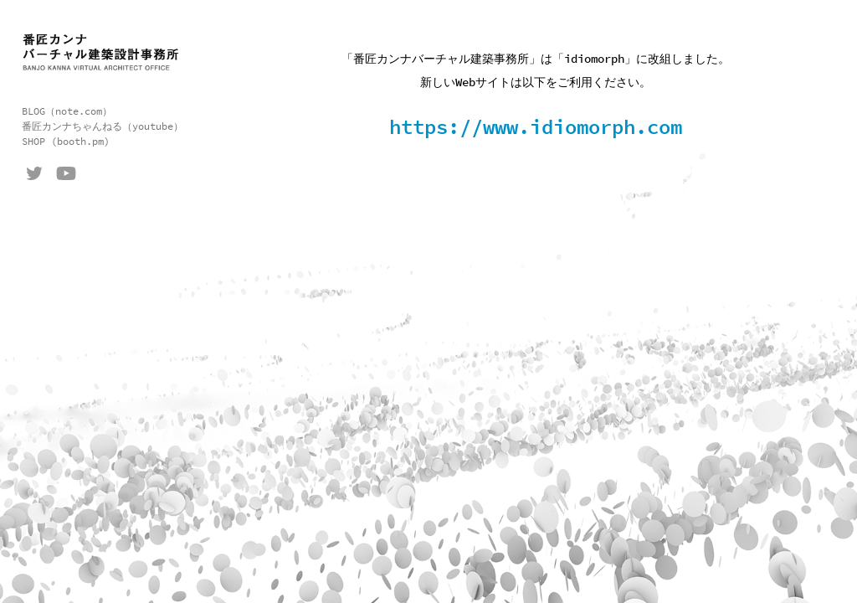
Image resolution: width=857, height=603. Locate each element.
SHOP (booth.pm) (66, 141)
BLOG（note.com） (67, 111)
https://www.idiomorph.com (535, 127)
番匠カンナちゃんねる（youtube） (102, 126)
